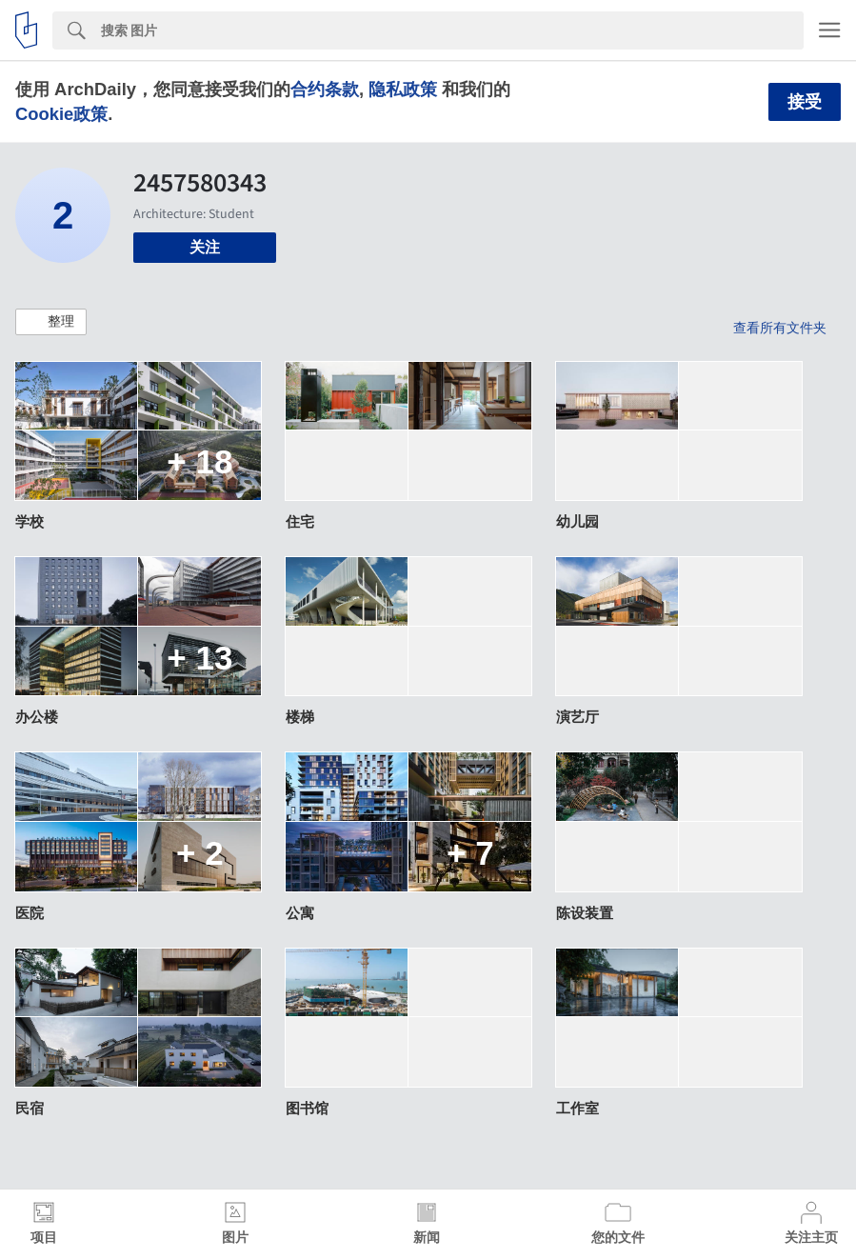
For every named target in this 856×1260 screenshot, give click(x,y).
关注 (204, 247)
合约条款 (324, 89)
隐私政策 (402, 89)
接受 (804, 101)
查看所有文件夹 (779, 327)
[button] (51, 322)
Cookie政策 (61, 114)
